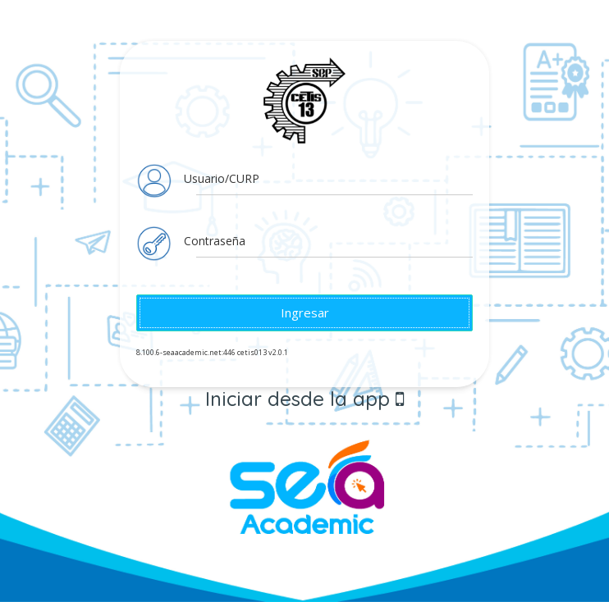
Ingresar (305, 312)
